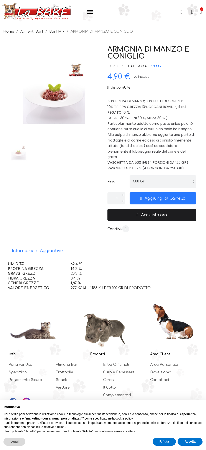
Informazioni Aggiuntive (37, 250)
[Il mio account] (192, 12)
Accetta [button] (190, 441)
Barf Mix (154, 66)
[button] (181, 12)
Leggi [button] (14, 441)
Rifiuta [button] (164, 441)
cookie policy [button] (124, 418)
